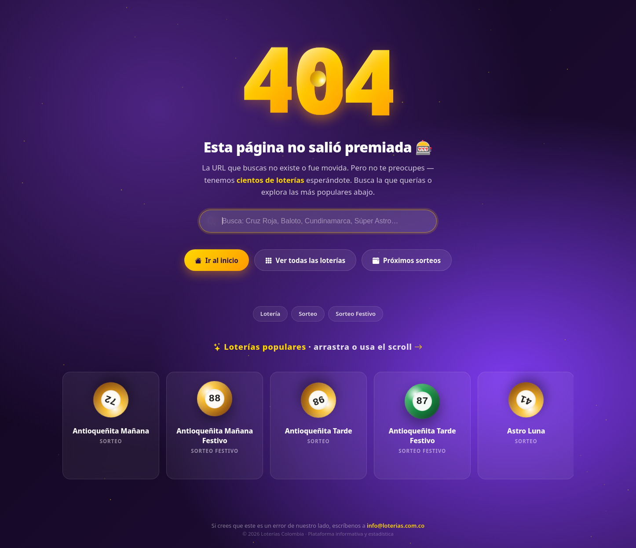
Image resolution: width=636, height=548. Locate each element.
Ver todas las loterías (305, 260)
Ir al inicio (216, 260)
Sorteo (308, 314)
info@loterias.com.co (395, 525)
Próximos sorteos (407, 260)
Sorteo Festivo (356, 314)
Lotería (270, 314)
